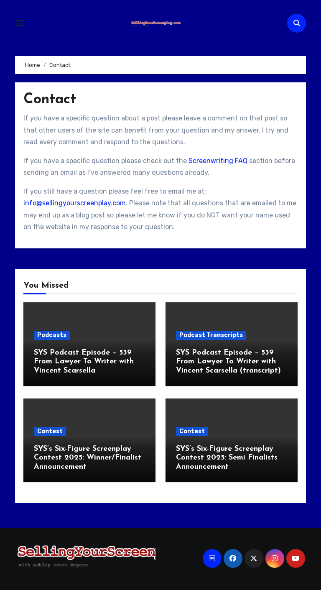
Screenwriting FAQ (218, 161)
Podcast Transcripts (211, 335)
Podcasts (51, 335)
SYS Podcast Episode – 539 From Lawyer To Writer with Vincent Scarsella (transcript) (228, 362)
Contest (50, 431)
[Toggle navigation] (19, 23)
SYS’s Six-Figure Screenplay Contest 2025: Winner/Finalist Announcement (87, 458)
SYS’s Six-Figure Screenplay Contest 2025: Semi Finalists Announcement (227, 458)
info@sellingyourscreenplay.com (74, 203)
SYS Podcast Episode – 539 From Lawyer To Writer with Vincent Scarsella (84, 362)
